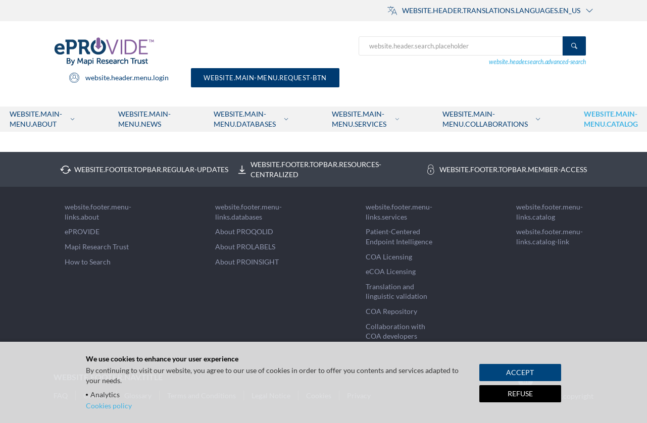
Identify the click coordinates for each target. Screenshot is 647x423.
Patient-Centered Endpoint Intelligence (399, 236)
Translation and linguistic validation (396, 291)
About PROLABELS (245, 246)
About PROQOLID (244, 231)
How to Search (88, 261)
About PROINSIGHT (247, 261)
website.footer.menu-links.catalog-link (549, 236)
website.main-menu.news (144, 119)
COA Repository (391, 311)
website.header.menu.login (118, 78)
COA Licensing (389, 256)
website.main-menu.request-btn (265, 78)
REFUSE (520, 393)
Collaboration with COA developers (395, 331)
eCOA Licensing (391, 271)
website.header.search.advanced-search (537, 62)
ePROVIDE (82, 231)
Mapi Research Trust (97, 246)
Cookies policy (109, 405)
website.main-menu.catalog (611, 119)
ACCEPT (520, 372)
